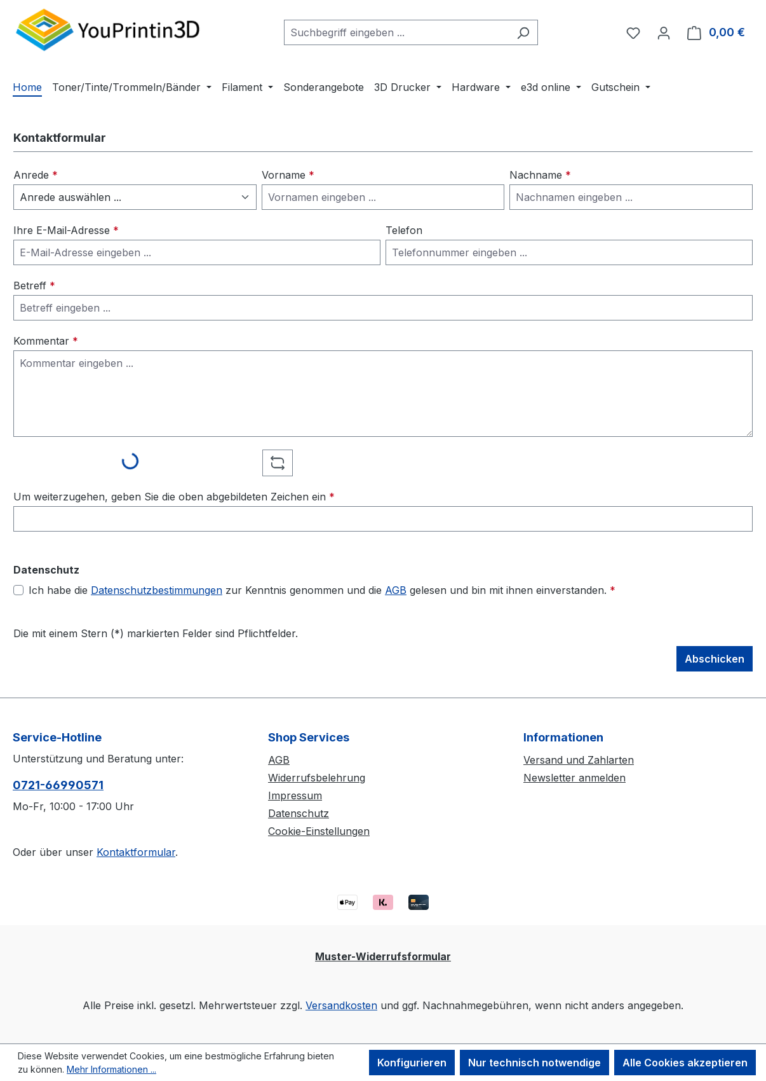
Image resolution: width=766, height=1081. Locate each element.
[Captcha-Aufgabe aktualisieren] (277, 463)
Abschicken (714, 658)
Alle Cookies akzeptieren (685, 1062)
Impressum (295, 795)
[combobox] (396, 32)
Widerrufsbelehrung (316, 777)
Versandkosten (341, 1005)
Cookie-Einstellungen (319, 831)
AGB (396, 590)
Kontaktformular (136, 852)
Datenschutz (298, 813)
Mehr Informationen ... (111, 1069)
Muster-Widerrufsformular (383, 956)
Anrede (35, 175)
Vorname (288, 175)
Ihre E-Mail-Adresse (66, 230)
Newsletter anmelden (574, 777)
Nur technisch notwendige (534, 1062)
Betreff (34, 285)
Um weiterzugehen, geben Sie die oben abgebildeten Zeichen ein (174, 496)
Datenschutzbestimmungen (156, 590)
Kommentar (45, 340)
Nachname (540, 175)
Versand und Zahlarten (578, 760)
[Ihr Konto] (663, 32)
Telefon (404, 230)
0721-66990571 (58, 785)
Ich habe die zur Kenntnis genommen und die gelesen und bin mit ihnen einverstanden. (322, 590)
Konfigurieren (412, 1062)
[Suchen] (523, 32)
